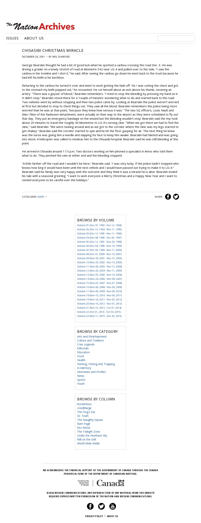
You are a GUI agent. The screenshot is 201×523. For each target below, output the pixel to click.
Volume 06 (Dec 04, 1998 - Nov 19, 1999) (99, 246)
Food (80, 356)
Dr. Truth (83, 416)
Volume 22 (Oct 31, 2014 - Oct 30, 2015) (99, 312)
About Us (34, 38)
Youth (81, 383)
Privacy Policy (95, 516)
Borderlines (84, 404)
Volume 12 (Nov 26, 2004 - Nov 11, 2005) (99, 270)
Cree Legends (86, 344)
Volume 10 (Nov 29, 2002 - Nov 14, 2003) (99, 262)
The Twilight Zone (88, 431)
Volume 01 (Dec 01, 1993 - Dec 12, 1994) (99, 225)
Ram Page (83, 424)
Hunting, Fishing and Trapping (96, 364)
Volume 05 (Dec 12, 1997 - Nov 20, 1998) (99, 241)
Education (83, 352)
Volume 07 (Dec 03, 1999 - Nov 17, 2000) (99, 250)
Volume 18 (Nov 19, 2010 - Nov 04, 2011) (99, 295)
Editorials (83, 348)
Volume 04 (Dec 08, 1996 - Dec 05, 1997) (99, 237)
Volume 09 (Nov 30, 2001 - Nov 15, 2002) (99, 258)
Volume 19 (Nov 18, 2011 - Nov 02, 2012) (99, 299)
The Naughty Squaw (90, 420)
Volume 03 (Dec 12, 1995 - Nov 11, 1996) (99, 233)
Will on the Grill (86, 439)
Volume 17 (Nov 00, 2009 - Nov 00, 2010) (99, 291)
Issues (12, 38)
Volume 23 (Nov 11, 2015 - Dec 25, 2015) (99, 316)
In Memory (84, 368)
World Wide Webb (88, 443)
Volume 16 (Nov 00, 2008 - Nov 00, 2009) (99, 287)
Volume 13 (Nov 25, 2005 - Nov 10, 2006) (99, 274)
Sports (81, 380)
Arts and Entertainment (92, 336)
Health (81, 360)
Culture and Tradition (90, 340)
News (41, 196)
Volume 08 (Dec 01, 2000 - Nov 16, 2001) (99, 254)
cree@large (84, 408)
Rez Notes (83, 427)
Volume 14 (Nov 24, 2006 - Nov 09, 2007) (99, 279)
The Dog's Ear (86, 412)
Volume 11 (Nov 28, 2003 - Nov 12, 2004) (99, 266)
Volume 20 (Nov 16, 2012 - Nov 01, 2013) (99, 303)
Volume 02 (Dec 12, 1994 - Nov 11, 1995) (99, 229)
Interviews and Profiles (91, 372)
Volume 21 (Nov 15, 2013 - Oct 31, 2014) (99, 307)
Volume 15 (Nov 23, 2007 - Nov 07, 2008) (99, 283)
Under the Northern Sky (92, 435)
